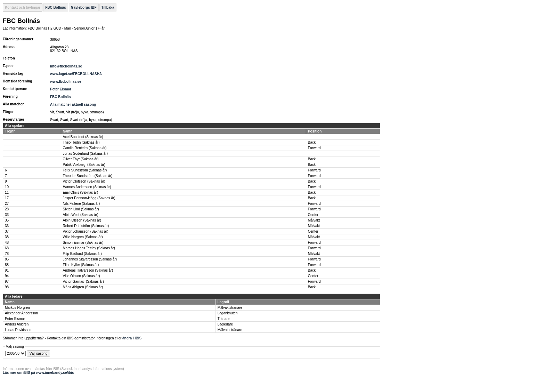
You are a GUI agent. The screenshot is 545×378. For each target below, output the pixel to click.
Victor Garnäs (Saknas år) (83, 281)
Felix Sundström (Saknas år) (85, 170)
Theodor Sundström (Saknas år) (88, 176)
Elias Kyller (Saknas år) (81, 265)
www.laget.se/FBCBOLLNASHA (76, 74)
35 (7, 220)
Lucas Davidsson (18, 330)
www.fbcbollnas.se (65, 81)
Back (312, 142)
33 (7, 215)
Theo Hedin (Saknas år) (81, 142)
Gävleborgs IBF (84, 7)
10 (7, 187)
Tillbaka (107, 7)
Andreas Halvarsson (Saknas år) (88, 270)
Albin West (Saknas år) (80, 215)
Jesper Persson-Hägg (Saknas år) (89, 198)
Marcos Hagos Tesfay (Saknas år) (89, 248)
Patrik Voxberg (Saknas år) (84, 165)
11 (7, 192)
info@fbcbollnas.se (66, 66)
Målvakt (314, 220)
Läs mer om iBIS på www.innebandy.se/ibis (38, 373)
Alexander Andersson (21, 313)
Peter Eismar (60, 89)
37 (7, 231)
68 (7, 248)
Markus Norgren (17, 307)
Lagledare (225, 324)
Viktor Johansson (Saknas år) (85, 231)
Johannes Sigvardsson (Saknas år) (90, 259)
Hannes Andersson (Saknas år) (87, 187)
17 (7, 198)
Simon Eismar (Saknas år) (83, 242)
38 (7, 237)
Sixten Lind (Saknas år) (81, 209)
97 (7, 281)
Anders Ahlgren (17, 324)
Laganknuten (228, 313)
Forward (314, 148)
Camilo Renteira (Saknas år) (85, 148)
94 (7, 276)
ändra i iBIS (131, 338)
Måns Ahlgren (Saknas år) (83, 287)
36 (7, 226)
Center (313, 215)
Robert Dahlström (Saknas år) (86, 226)
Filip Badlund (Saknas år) (82, 254)
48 (7, 242)
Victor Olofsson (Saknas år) (84, 181)
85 (7, 259)
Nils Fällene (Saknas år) (81, 204)
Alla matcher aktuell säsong (73, 104)
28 (7, 209)
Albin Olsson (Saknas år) (82, 220)
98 (7, 287)
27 (7, 204)
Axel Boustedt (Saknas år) (83, 137)
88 (7, 265)
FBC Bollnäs (55, 7)
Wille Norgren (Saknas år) (83, 237)
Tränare (224, 319)
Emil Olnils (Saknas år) (80, 192)
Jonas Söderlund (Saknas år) (85, 153)
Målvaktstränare (230, 307)
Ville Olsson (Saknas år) (81, 276)
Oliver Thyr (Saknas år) (81, 159)
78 (7, 254)
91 (7, 270)
